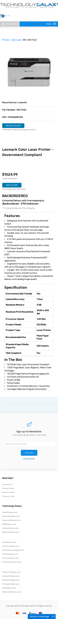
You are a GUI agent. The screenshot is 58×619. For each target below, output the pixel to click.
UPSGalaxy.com (9, 588)
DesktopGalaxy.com (11, 516)
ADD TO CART (12, 185)
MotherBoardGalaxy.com (13, 550)
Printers (6, 40)
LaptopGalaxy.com (10, 528)
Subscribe (29, 453)
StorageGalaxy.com (10, 584)
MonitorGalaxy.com (10, 546)
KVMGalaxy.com (9, 524)
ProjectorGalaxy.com (11, 572)
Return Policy (8, 492)
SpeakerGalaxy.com (11, 580)
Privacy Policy (8, 488)
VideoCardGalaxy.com (11, 592)
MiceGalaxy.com (9, 542)
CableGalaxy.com (9, 512)
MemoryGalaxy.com (10, 532)
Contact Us (7, 484)
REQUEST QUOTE (13, 125)
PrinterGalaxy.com (10, 558)
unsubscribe (29, 459)
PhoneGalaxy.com (10, 554)
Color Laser (16, 40)
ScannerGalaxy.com (11, 576)
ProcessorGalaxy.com (11, 562)
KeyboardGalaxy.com (11, 520)
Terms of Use (8, 496)
